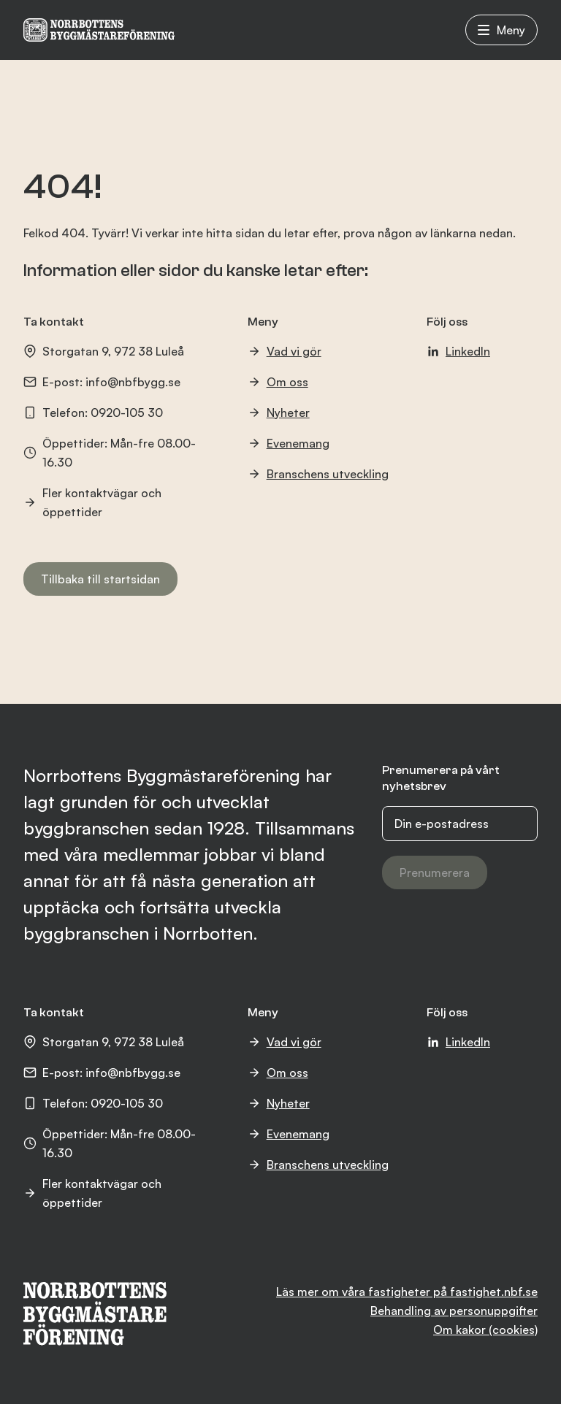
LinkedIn (458, 351)
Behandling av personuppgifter (454, 1310)
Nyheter (279, 412)
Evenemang (288, 443)
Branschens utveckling (318, 474)
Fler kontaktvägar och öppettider (92, 502)
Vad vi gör (284, 351)
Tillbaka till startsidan (100, 579)
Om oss (278, 382)
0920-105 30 (127, 412)
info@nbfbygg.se (132, 382)
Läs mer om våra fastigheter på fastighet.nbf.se (407, 1291)
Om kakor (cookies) (485, 1329)
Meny (501, 30)
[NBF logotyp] (99, 30)
